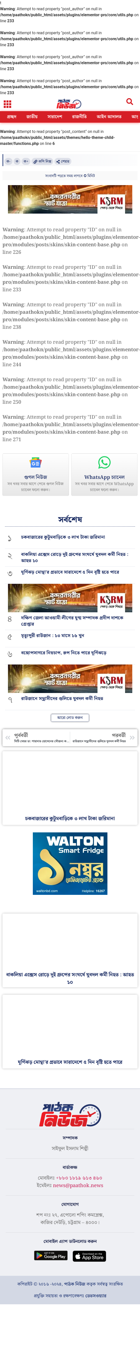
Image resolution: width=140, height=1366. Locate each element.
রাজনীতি (79, 116)
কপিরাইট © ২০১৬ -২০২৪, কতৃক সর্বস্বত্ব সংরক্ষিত (70, 1284)
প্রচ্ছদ (11, 116)
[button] (7, 104)
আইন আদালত (109, 116)
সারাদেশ (54, 116)
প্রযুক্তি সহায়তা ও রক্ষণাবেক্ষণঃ (70, 1296)
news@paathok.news (78, 1186)
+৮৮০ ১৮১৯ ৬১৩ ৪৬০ (79, 1178)
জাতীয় (32, 116)
